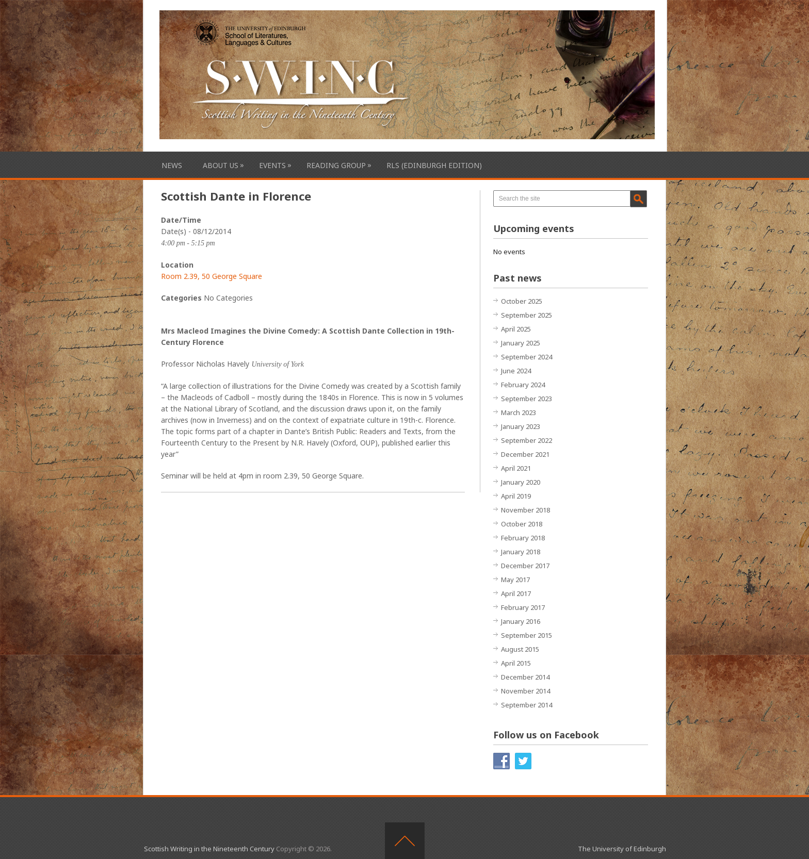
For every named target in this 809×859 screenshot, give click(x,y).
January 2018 (520, 551)
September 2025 (526, 315)
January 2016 (520, 621)
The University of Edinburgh (622, 848)
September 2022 (526, 440)
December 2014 (525, 677)
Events (272, 165)
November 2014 (525, 691)
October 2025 (521, 301)
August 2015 (520, 649)
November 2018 (525, 510)
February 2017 (523, 607)
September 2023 (526, 398)
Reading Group (336, 165)
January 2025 (520, 343)
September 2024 (526, 356)
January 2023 (520, 426)
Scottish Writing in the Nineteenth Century (209, 848)
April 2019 (516, 496)
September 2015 (526, 635)
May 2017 (515, 579)
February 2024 (523, 384)
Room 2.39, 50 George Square (211, 276)
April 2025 (516, 329)
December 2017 (525, 565)
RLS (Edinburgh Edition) (434, 165)
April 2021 (516, 468)
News (171, 165)
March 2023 (518, 412)
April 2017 (516, 593)
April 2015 (516, 663)
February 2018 (523, 537)
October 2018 (521, 523)
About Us (220, 165)
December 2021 (525, 454)
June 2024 (516, 370)
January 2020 (520, 482)
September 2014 (526, 704)
